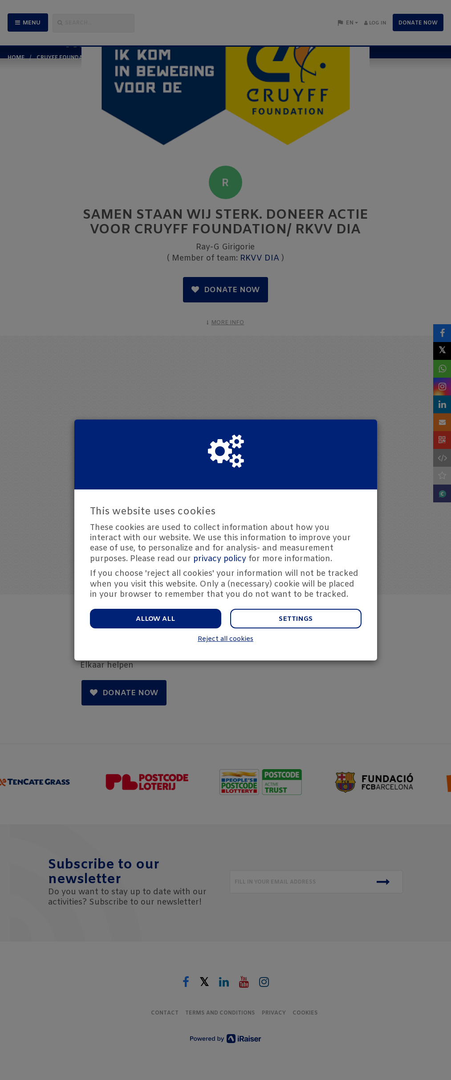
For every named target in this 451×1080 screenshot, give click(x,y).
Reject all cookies (225, 639)
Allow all (155, 619)
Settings (296, 619)
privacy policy (219, 559)
